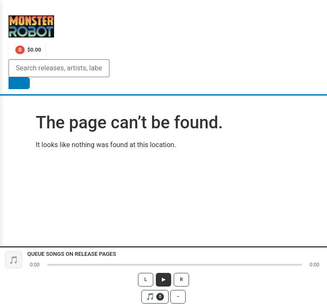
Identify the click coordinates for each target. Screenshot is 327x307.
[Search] (59, 68)
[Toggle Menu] (14, 10)
